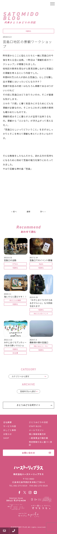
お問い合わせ (28, 452)
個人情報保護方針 (37, 434)
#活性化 (28, 31)
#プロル (15, 264)
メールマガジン (36, 430)
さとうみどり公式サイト (28, 405)
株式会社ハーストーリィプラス (28, 467)
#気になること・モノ (41, 346)
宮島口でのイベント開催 (41, 260)
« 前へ (14, 211)
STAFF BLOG (35, 426)
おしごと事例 (9, 430)
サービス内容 (9, 426)
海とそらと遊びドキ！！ (15, 296)
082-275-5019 (20, 485)
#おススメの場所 (15, 300)
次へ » (43, 211)
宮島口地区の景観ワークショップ (27, 44)
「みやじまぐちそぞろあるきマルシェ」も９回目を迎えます (41, 302)
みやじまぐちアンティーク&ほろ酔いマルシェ (15, 344)
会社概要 (7, 422)
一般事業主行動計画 (38, 438)
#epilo (41, 264)
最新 (28, 211)
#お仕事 (15, 353)
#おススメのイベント (41, 313)
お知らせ (7, 434)
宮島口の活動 (10, 260)
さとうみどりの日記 (38, 422)
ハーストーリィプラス (14, 4)
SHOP (6, 438)
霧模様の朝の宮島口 (39, 342)
